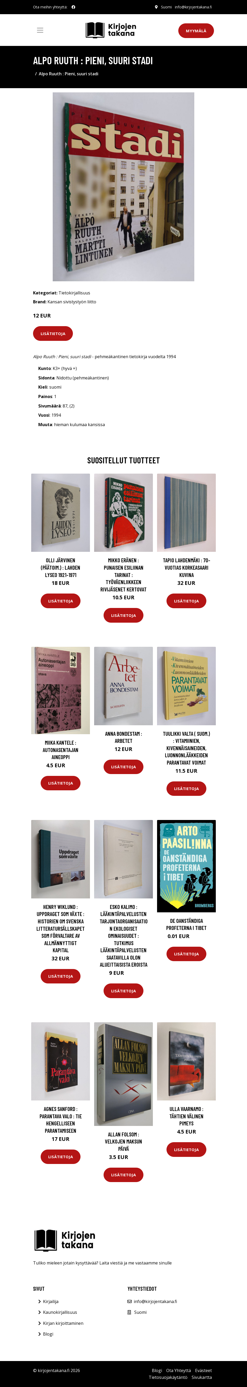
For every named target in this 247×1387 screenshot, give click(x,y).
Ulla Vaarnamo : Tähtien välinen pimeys (186, 1115)
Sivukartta (202, 1377)
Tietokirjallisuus (74, 293)
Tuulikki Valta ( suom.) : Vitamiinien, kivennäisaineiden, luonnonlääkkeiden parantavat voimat (186, 748)
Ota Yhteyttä (178, 1370)
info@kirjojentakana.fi (193, 6)
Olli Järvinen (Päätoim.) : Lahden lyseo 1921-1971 (60, 567)
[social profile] (73, 7)
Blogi (48, 1334)
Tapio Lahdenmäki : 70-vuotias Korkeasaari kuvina (186, 567)
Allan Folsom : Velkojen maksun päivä (123, 1141)
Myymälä (196, 30)
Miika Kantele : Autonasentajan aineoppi (60, 749)
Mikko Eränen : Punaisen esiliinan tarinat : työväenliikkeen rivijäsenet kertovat (123, 574)
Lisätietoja (53, 333)
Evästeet (203, 1370)
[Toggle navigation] (40, 30)
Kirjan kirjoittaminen (63, 1323)
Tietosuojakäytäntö (168, 1377)
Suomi (166, 6)
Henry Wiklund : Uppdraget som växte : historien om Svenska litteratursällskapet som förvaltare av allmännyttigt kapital (60, 928)
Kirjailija (50, 1301)
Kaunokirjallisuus (60, 1312)
